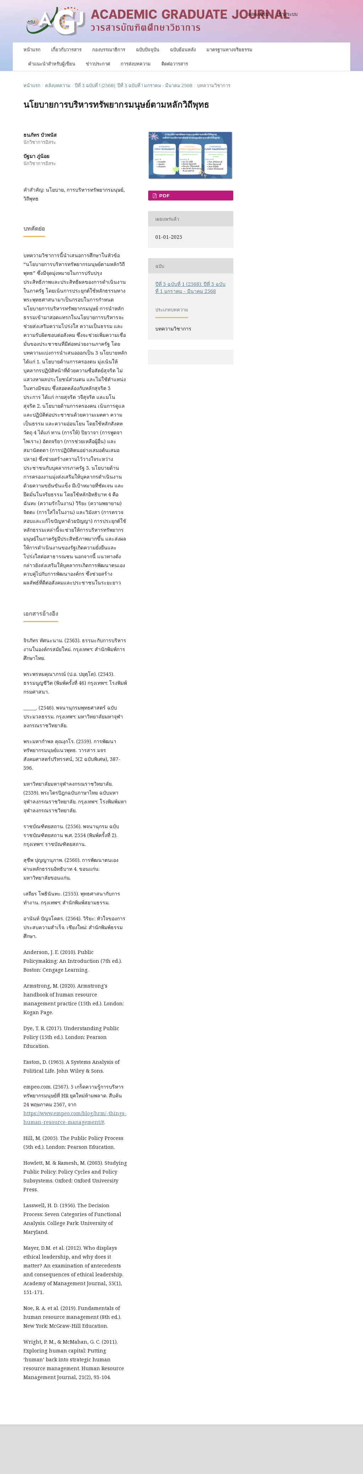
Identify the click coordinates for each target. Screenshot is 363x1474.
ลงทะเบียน (258, 14)
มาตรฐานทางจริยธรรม (229, 49)
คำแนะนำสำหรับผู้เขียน (51, 64)
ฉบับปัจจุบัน (147, 49)
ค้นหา (325, 49)
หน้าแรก (31, 49)
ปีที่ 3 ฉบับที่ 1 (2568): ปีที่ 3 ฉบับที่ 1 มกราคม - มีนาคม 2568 (133, 85)
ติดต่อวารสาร (174, 64)
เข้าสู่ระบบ (287, 14)
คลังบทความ (58, 85)
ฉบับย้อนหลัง (183, 49)
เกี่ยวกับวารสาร (66, 49)
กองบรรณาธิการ (108, 49)
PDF (164, 195)
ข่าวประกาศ (98, 64)
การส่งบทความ (136, 64)
